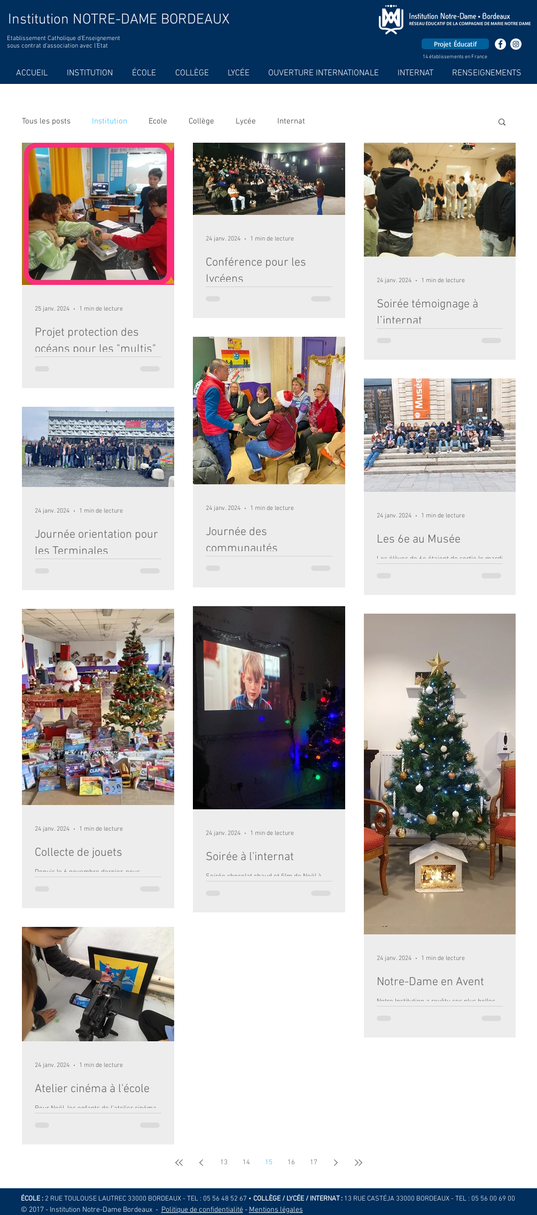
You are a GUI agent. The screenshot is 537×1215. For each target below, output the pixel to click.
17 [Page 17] (313, 1162)
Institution (109, 121)
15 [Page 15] (269, 1162)
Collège (201, 121)
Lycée (246, 121)
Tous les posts (46, 121)
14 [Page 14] (246, 1162)
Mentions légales (276, 1209)
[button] (502, 122)
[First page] (179, 1162)
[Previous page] (201, 1162)
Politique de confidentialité (202, 1209)
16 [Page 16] (291, 1162)
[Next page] (336, 1162)
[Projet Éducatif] (455, 43)
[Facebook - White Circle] (500, 44)
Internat (291, 121)
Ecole (158, 121)
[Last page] (358, 1162)
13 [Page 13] (224, 1162)
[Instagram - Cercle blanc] (516, 44)
